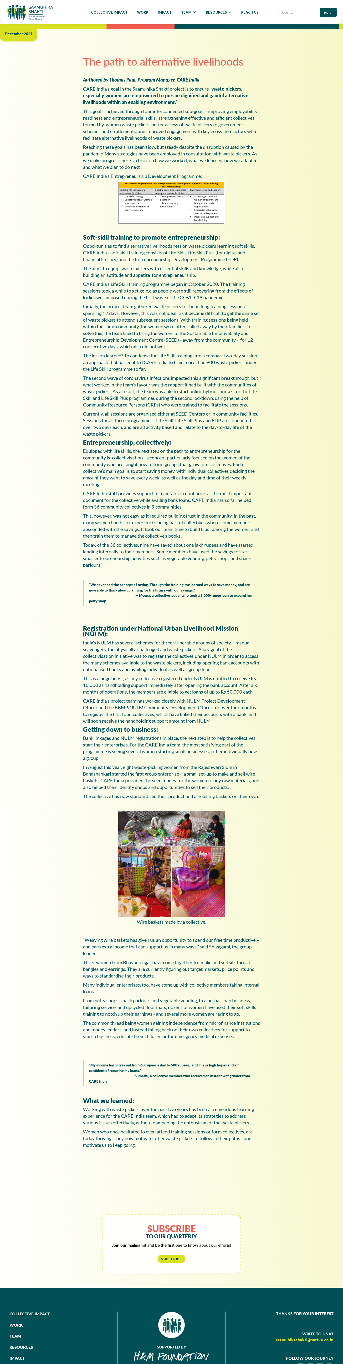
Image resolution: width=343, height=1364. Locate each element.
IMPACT (165, 12)
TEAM (15, 1335)
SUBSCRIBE (171, 1259)
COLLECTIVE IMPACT (109, 12)
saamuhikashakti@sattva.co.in (304, 1340)
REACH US (250, 12)
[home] (30, 12)
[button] (188, 12)
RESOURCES (21, 1347)
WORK (142, 12)
